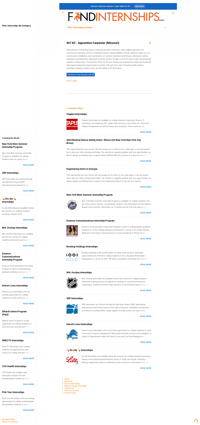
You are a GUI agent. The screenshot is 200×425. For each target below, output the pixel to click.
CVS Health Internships (14, 366)
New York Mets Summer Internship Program (89, 194)
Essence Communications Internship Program (90, 220)
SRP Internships (74, 298)
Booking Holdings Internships (82, 246)
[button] (149, 43)
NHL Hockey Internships (79, 272)
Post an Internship (72, 384)
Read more (145, 132)
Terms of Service (71, 390)
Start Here (139, 6)
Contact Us (69, 388)
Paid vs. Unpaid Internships (75, 386)
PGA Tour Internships (13, 392)
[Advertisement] (167, 75)
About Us (68, 381)
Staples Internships (76, 114)
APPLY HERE (71, 81)
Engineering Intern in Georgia (81, 169)
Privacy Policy (70, 393)
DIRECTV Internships (13, 340)
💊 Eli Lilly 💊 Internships (79, 350)
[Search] (173, 13)
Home (67, 379)
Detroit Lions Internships (79, 324)
